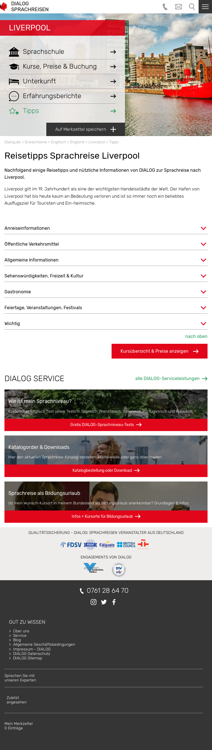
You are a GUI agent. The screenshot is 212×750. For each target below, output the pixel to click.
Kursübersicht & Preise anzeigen (160, 351)
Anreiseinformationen (27, 228)
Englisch (58, 142)
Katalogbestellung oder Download (102, 470)
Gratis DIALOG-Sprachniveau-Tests (102, 424)
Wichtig (12, 323)
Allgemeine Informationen (31, 260)
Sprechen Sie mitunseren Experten (20, 678)
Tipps (114, 142)
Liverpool (29, 27)
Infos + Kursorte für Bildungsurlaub (102, 516)
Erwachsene (36, 142)
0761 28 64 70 (108, 590)
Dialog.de (12, 142)
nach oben (196, 336)
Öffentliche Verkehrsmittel (31, 244)
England (77, 142)
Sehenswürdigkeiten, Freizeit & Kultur (43, 276)
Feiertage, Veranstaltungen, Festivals (43, 307)
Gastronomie (17, 291)
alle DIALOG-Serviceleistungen (167, 378)
